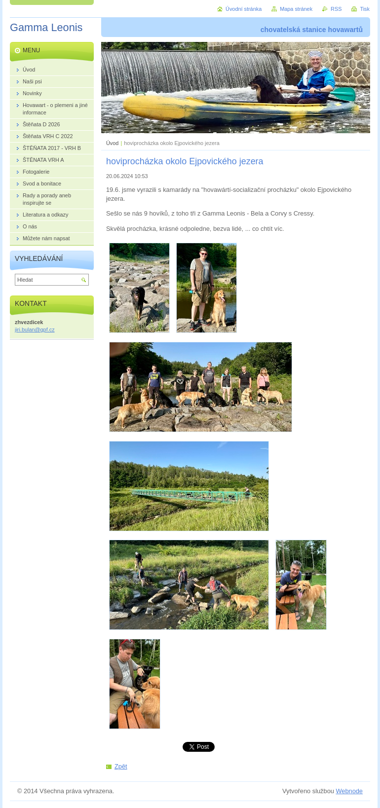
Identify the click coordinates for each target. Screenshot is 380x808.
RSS (336, 9)
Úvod (112, 143)
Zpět (120, 766)
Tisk (365, 9)
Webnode (349, 791)
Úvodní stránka (244, 9)
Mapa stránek (296, 9)
